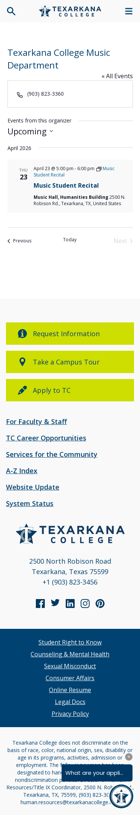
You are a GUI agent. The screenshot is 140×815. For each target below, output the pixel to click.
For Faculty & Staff (36, 421)
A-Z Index (21, 470)
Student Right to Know (70, 642)
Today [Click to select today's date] (70, 240)
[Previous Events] (19, 241)
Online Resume (70, 690)
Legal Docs (70, 702)
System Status (29, 503)
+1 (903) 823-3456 (70, 581)
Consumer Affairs (70, 678)
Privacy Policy (70, 714)
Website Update (32, 487)
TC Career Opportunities (46, 437)
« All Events (117, 76)
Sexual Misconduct (70, 666)
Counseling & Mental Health (70, 654)
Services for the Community (51, 454)
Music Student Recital (66, 185)
